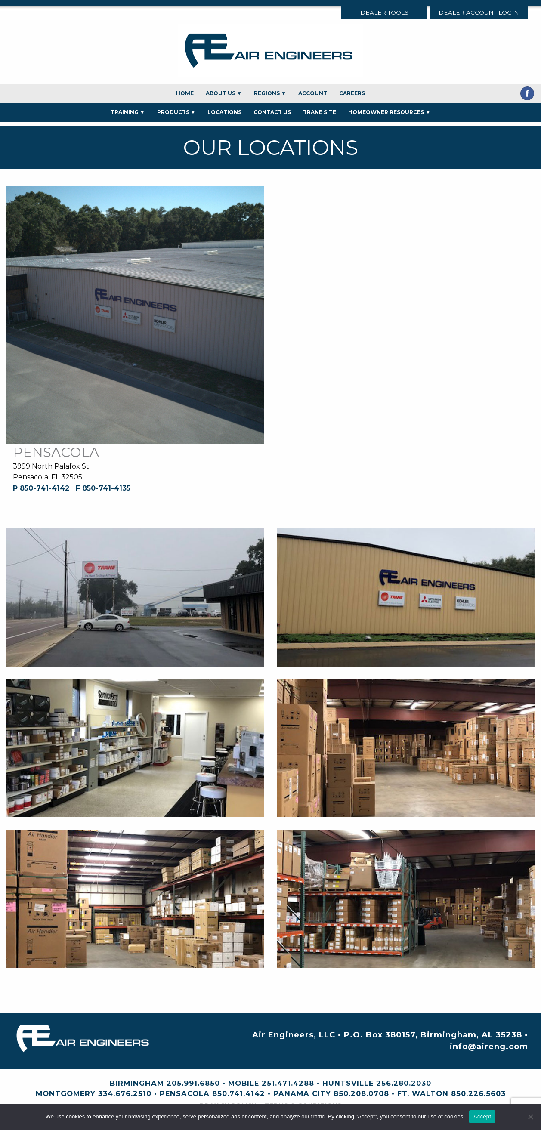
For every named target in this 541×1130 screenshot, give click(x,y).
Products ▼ (176, 112)
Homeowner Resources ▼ (389, 112)
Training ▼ (128, 112)
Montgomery (66, 1093)
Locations (224, 112)
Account (312, 93)
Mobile (243, 1083)
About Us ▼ (224, 93)
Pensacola (185, 1093)
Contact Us (272, 112)
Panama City (302, 1093)
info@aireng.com (489, 1046)
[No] (530, 1116)
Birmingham (137, 1083)
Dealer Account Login (479, 12)
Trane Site (319, 112)
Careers (352, 93)
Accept (482, 1116)
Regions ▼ (270, 93)
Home (185, 93)
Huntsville (348, 1083)
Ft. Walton (422, 1093)
